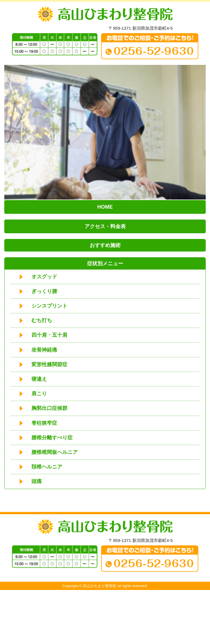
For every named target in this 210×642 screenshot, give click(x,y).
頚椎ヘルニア (46, 467)
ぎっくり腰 (44, 291)
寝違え (39, 379)
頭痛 (36, 481)
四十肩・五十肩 (49, 335)
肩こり (39, 393)
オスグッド (44, 277)
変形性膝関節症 (49, 364)
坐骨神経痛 (44, 350)
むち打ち (41, 320)
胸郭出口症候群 (49, 408)
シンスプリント (49, 306)
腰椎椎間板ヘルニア (54, 452)
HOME (105, 207)
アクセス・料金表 (105, 226)
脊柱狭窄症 (44, 423)
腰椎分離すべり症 (52, 437)
